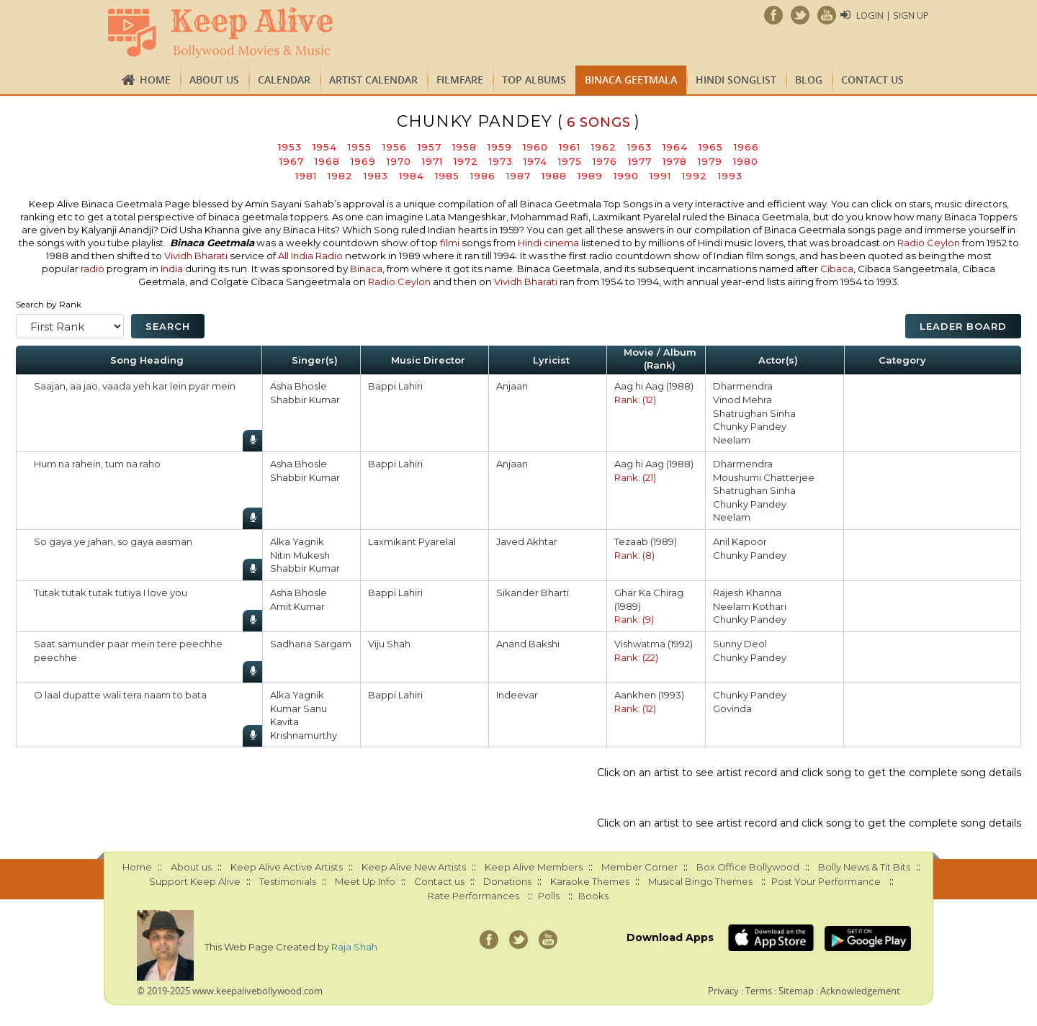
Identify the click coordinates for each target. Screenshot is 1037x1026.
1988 (554, 175)
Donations (507, 881)
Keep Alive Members (534, 867)
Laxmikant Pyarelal (412, 541)
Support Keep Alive (195, 881)
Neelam (731, 440)
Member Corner (639, 867)
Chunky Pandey (749, 426)
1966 (746, 147)
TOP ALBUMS (534, 79)
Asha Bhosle (298, 386)
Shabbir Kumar (305, 399)
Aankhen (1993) (649, 695)
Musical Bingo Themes (700, 881)
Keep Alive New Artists (414, 867)
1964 (675, 147)
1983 (376, 175)
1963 (639, 147)
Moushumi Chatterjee (763, 477)
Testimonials (287, 881)
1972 (466, 161)
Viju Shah (389, 643)
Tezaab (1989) (645, 541)
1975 (570, 161)
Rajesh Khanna (747, 592)
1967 (291, 161)
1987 (518, 175)
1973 (501, 161)
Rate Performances (473, 895)
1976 (605, 161)
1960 (535, 147)
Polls (549, 895)
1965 (711, 147)
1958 (464, 147)
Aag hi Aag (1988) (653, 386)
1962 (603, 147)
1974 (535, 161)
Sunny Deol (740, 643)
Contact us (872, 79)
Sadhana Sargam (310, 643)
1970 (399, 161)
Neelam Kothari (749, 606)
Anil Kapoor (740, 541)
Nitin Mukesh (300, 555)
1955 (360, 147)
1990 (626, 175)
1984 (411, 175)
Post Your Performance (826, 881)
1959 (500, 147)
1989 (590, 175)
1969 (363, 161)
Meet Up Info (365, 881)
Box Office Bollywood (747, 867)
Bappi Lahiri (395, 386)
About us (214, 79)
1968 (327, 161)
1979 (710, 161)
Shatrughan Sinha (754, 413)
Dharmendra (743, 386)
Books (593, 895)
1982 (340, 175)
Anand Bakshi (528, 643)
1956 (394, 147)
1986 (482, 175)
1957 (429, 147)
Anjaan (512, 386)
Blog (808, 79)
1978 (675, 161)
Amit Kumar (297, 606)
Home (155, 79)
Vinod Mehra (742, 399)
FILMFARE (459, 79)
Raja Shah (354, 947)
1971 (432, 161)
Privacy (723, 990)
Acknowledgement (860, 990)
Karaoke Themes (589, 881)
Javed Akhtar (526, 541)
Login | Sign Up (892, 15)
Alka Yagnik (297, 541)
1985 (447, 175)
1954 (325, 147)
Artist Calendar (373, 79)
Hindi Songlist (736, 79)
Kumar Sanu (298, 708)
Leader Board (963, 326)
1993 (730, 175)
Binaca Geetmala (631, 79)
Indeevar (517, 695)
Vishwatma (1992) (653, 643)
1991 (660, 175)
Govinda (732, 708)
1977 (640, 161)
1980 (745, 161)
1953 (290, 147)
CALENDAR (284, 79)
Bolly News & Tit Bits (864, 867)
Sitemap (796, 990)
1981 (306, 175)
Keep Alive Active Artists (286, 867)
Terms (758, 990)
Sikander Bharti (532, 592)
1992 (694, 175)
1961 (569, 147)
